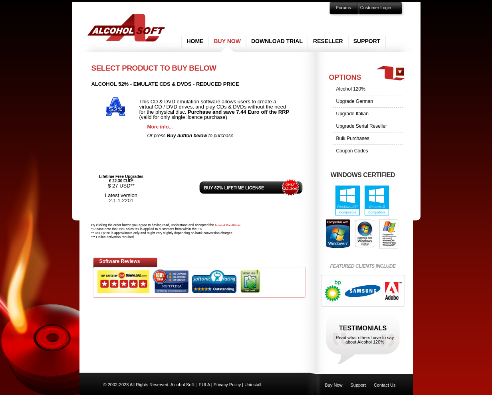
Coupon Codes (352, 151)
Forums (343, 7)
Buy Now (227, 41)
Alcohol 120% (350, 89)
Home (195, 41)
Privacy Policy (227, 384)
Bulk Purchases (352, 138)
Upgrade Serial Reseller (361, 126)
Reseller (328, 41)
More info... (160, 127)
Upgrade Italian (352, 114)
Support (367, 41)
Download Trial (277, 41)
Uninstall (252, 384)
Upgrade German (354, 101)
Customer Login (375, 7)
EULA (204, 384)
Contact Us (384, 385)
